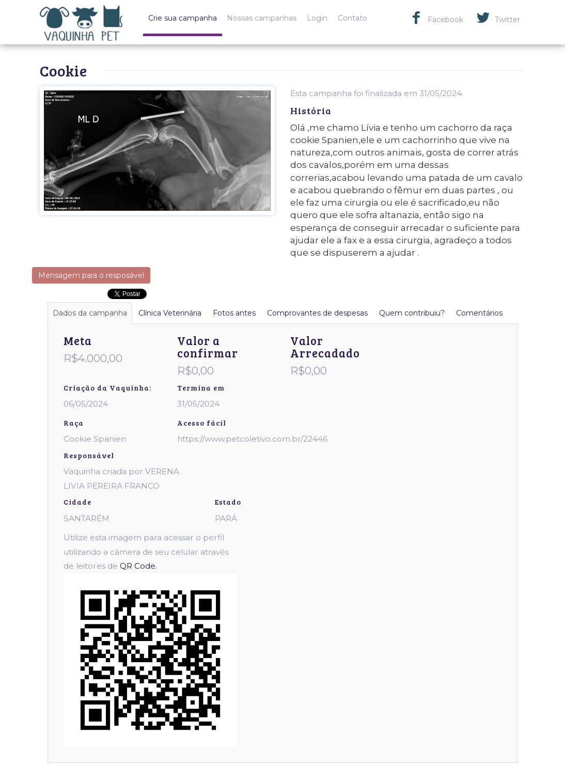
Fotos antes (234, 313)
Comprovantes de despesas (317, 313)
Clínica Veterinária (169, 313)
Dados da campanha (90, 313)
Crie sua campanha (182, 18)
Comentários (479, 313)
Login (317, 18)
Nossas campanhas (261, 18)
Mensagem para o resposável (91, 275)
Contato (352, 18)
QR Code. (138, 566)
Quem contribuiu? (412, 313)
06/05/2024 (86, 404)
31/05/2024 (198, 404)
